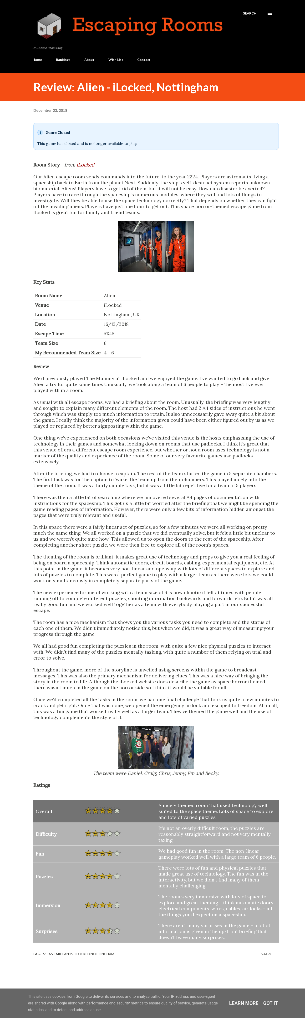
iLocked (85, 165)
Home (37, 60)
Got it (270, 1003)
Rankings (63, 60)
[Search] (249, 13)
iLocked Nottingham (94, 954)
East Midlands (60, 954)
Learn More (244, 1003)
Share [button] (266, 954)
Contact (144, 60)
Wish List (115, 60)
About (89, 60)
